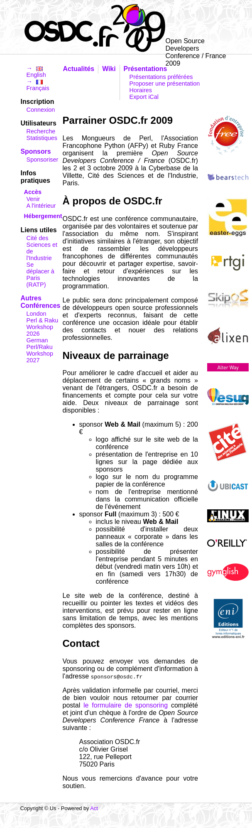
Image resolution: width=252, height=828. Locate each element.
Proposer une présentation (165, 83)
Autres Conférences (41, 302)
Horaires (141, 90)
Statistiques (42, 138)
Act (94, 808)
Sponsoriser (43, 159)
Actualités (79, 68)
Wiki (108, 68)
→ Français (38, 84)
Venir (33, 199)
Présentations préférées (161, 77)
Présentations (145, 68)
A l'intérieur (41, 205)
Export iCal (144, 96)
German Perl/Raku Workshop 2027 (40, 350)
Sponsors (36, 151)
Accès (33, 192)
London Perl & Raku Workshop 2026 (43, 323)
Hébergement (43, 216)
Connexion (41, 109)
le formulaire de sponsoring (125, 705)
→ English (36, 71)
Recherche (41, 131)
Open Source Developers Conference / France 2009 (196, 45)
